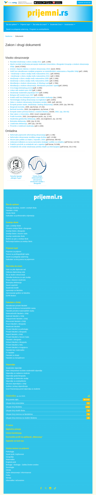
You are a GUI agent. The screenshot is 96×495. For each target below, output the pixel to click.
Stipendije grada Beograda (16, 376)
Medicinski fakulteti (13, 327)
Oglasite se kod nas (84, 2)
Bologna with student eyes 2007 (22, 96)
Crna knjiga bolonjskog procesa (21, 88)
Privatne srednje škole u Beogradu (18, 229)
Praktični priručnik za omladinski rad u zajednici (27, 145)
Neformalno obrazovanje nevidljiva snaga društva (28, 138)
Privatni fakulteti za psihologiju (17, 330)
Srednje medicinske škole (15, 237)
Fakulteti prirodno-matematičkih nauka (20, 311)
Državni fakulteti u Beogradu (16, 343)
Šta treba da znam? (41, 25)
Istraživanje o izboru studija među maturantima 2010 (30, 77)
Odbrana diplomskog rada (15, 272)
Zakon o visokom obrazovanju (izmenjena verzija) (28, 103)
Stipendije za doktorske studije (17, 379)
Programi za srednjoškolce (39, 30)
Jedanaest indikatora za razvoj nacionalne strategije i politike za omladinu (37, 143)
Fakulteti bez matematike (15, 350)
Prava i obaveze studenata (16, 280)
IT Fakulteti (10, 353)
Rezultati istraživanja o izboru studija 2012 (25, 62)
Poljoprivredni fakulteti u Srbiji (17, 319)
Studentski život (57, 25)
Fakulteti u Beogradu (13, 340)
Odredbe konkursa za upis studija (18, 278)
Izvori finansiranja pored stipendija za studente (23, 389)
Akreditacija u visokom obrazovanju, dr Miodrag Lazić (29, 84)
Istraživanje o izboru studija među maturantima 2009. (29, 79)
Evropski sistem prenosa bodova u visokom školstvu (29, 112)
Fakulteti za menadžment (15, 358)
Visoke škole (10, 213)
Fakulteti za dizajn (12, 356)
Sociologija (10, 468)
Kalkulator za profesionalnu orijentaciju (20, 216)
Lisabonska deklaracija (18, 124)
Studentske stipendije (14, 368)
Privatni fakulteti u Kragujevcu (17, 348)
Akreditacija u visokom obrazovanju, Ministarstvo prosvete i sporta (34, 86)
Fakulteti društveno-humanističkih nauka (21, 309)
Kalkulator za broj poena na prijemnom (20, 260)
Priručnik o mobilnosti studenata (22, 126)
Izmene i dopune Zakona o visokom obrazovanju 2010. (30, 69)
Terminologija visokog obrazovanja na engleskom (28, 100)
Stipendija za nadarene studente (18, 374)
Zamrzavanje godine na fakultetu (18, 293)
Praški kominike (16, 117)
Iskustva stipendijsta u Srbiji (16, 384)
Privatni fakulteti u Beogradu (16, 332)
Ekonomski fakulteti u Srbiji (16, 322)
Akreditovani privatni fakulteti (16, 306)
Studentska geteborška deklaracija (22, 119)
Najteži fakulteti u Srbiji (14, 335)
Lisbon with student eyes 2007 (21, 91)
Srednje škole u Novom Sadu (16, 234)
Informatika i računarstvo (15, 481)
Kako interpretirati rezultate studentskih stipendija (24, 371)
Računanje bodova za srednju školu (19, 242)
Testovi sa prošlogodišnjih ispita (17, 254)
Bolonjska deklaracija (18, 122)
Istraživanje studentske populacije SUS (24, 93)
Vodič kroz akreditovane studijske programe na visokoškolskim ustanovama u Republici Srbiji (44, 72)
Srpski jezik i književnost (15, 455)
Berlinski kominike (16, 110)
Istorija (8, 470)
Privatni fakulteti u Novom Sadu (17, 337)
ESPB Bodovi (11, 296)
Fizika (8, 476)
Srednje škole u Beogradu (15, 231)
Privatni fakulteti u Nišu (14, 345)
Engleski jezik (11, 463)
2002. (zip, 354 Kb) (62, 112)
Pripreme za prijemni (13, 252)
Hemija (8, 478)
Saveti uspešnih (12, 285)
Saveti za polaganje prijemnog (17, 30)
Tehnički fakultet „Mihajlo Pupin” (16, 178)
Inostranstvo (70, 25)
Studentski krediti (12, 288)
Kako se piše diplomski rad (16, 270)
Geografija (10, 457)
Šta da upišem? (13, 25)
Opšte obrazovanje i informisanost (18, 473)
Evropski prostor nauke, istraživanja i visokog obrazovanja (31, 105)
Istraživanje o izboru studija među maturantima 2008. (29, 81)
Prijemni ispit (26, 25)
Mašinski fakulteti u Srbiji (15, 316)
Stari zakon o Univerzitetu (19, 115)
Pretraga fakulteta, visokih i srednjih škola (21, 208)
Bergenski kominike (17, 107)
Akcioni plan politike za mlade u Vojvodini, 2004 (27, 140)
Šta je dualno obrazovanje (15, 275)
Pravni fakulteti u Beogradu (16, 324)
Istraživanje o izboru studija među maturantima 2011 (30, 74)
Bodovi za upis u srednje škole (17, 239)
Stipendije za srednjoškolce (16, 381)
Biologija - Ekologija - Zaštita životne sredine (22, 465)
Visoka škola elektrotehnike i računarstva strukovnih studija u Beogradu (37, 180)
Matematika (10, 460)
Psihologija (10, 452)
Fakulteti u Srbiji (12, 211)
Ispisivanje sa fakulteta (14, 291)
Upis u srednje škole (13, 226)
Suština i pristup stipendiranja (17, 387)
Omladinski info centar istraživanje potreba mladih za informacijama (35, 147)
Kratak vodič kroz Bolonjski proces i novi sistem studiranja (31, 98)
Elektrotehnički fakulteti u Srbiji (17, 314)
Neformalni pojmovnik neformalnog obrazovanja (27, 135)
